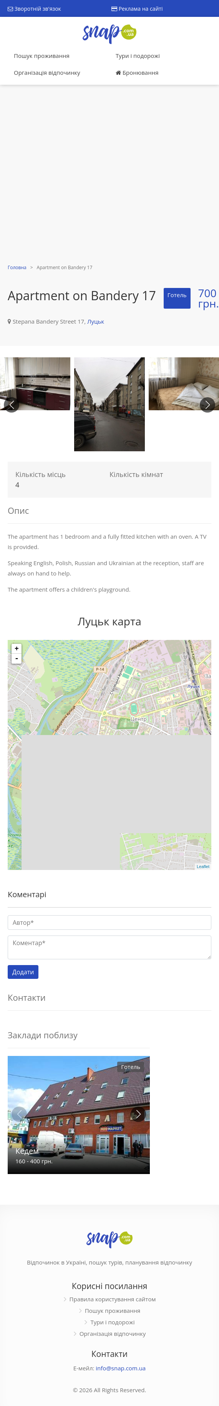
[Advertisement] (83, 175)
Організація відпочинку (47, 72)
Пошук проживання (42, 55)
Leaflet (203, 866)
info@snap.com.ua (121, 1368)
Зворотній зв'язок (34, 8)
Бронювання (137, 72)
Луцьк (95, 321)
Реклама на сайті (137, 8)
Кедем (27, 1151)
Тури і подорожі (138, 55)
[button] (207, 405)
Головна (17, 267)
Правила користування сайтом (113, 1299)
